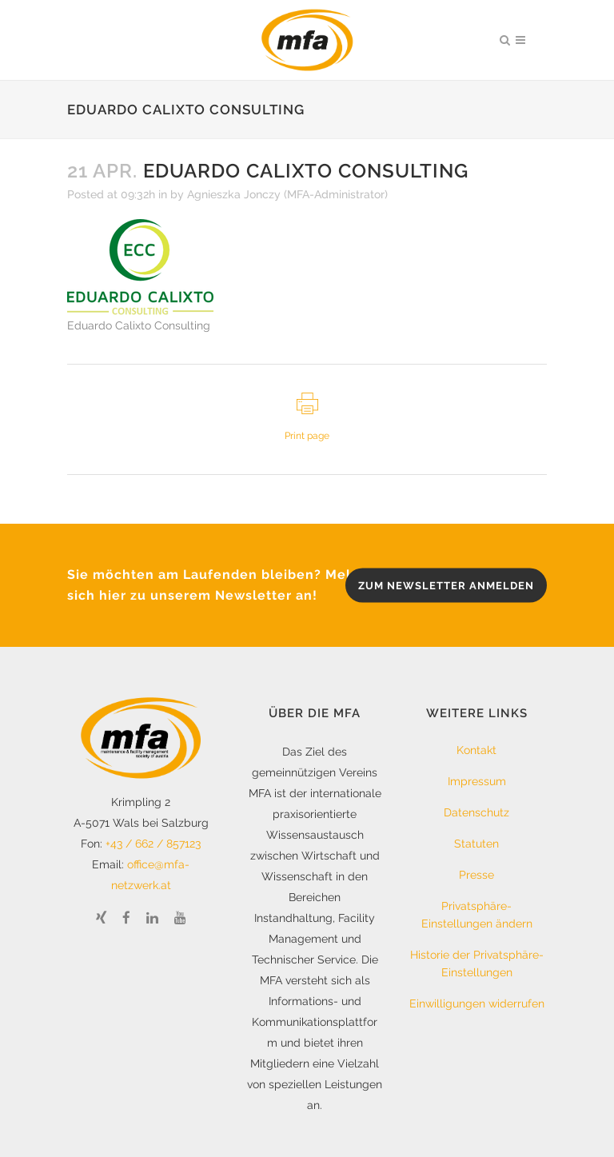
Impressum (477, 781)
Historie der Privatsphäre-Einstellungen (477, 963)
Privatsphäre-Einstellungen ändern (476, 915)
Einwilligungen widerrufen (476, 1003)
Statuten (476, 843)
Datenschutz (476, 812)
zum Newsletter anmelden (446, 586)
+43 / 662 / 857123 (153, 843)
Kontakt (476, 750)
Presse (476, 874)
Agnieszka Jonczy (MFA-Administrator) (287, 194)
